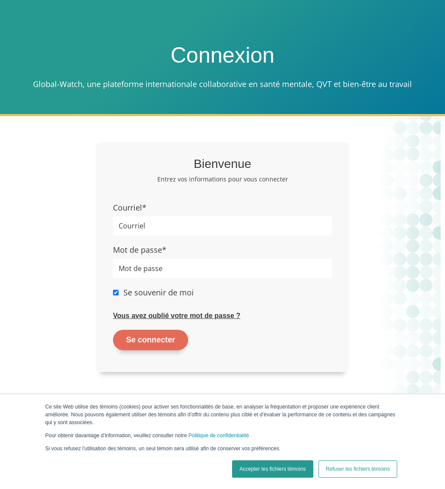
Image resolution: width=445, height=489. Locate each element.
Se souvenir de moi (158, 292)
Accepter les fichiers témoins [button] (272, 469)
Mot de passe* (139, 249)
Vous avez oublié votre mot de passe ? (176, 315)
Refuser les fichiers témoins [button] (358, 469)
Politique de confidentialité (219, 435)
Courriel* (129, 207)
